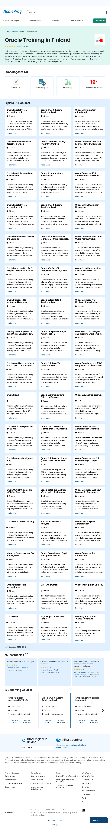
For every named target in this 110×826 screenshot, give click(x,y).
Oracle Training (32, 32)
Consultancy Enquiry (41, 784)
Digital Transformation (67, 776)
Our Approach (38, 776)
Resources (10, 787)
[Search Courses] (67, 12)
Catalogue (10, 776)
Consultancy (34, 20)
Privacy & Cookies (55, 820)
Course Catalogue (11, 20)
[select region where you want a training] (38, 748)
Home (7, 32)
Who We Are (75, 20)
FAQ (84, 798)
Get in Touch (98, 820)
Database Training (18, 32)
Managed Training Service (65, 781)
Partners (86, 783)
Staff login (55, 825)
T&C (84, 801)
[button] (102, 710)
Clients (85, 787)
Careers (86, 794)
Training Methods (13, 783)
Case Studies (37, 780)
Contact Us (100, 20)
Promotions (10, 780)
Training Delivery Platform (64, 786)
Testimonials (88, 790)
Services (55, 20)
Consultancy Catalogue (37, 788)
